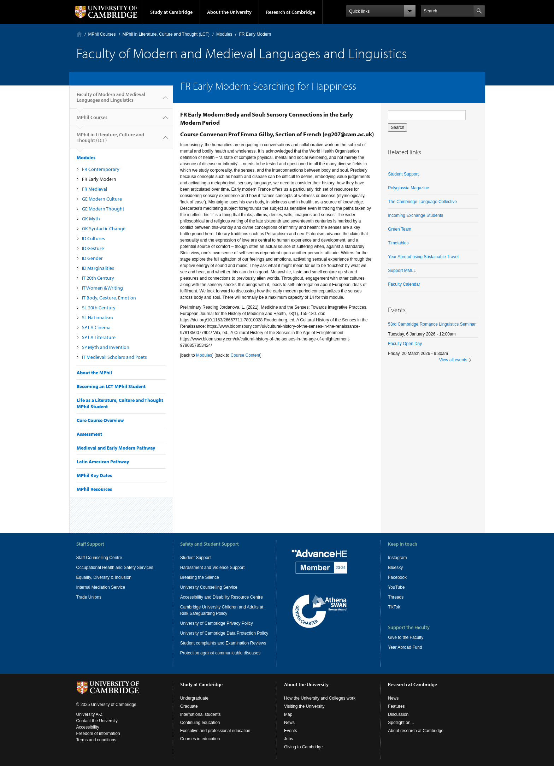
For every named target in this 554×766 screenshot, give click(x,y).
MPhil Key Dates (94, 475)
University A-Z (89, 714)
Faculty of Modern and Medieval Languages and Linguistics (111, 100)
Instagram (397, 557)
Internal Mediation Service (100, 587)
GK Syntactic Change (103, 228)
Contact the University (97, 720)
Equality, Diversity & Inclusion (104, 577)
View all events (453, 359)
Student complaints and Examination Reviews (223, 643)
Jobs (288, 738)
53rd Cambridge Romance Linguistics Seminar (432, 324)
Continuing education (200, 722)
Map (288, 714)
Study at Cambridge (171, 12)
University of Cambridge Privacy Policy (216, 623)
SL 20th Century (99, 307)
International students (200, 714)
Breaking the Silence (199, 577)
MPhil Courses (102, 34)
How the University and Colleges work (319, 698)
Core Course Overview (100, 420)
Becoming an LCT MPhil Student (111, 386)
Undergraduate (194, 698)
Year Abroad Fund (405, 647)
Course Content (245, 355)
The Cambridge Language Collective (422, 201)
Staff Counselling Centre (99, 557)
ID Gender (92, 258)
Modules (224, 34)
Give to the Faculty (405, 637)
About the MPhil (94, 372)
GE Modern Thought (103, 209)
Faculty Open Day (405, 343)
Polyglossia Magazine (408, 187)
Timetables (398, 243)
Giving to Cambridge (303, 746)
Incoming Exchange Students (415, 215)
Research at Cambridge (290, 12)
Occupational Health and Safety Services (114, 567)
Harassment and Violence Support (212, 567)
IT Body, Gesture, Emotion (109, 298)
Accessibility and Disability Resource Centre (221, 597)
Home (79, 34)
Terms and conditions (96, 739)
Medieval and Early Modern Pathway (116, 448)
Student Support (403, 174)
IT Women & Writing (102, 288)
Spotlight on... (401, 722)
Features (396, 706)
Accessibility (87, 727)
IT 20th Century (98, 278)
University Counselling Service (208, 587)
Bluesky (395, 567)
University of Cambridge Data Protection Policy (224, 633)
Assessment (89, 434)
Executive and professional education (215, 730)
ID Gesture (93, 248)
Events (290, 730)
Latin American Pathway (103, 461)
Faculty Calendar (404, 284)
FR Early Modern (99, 179)
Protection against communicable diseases (220, 653)
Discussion (398, 714)
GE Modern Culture (102, 199)
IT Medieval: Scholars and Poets (114, 357)
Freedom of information (98, 733)
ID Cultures (93, 238)
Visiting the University (304, 706)
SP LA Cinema (96, 327)
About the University (229, 12)
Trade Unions (89, 597)
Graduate (189, 706)
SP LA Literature (99, 337)
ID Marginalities (98, 268)
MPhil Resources (94, 489)
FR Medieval (94, 189)
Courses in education (200, 738)
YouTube (396, 587)
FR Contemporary (100, 169)
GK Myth (91, 218)
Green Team (399, 229)
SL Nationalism (97, 317)
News (289, 722)
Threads (395, 597)
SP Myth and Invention (105, 347)
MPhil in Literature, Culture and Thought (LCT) (166, 34)
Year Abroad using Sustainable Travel (423, 256)
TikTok (394, 607)
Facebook (397, 577)
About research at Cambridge (415, 730)
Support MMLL (402, 270)
